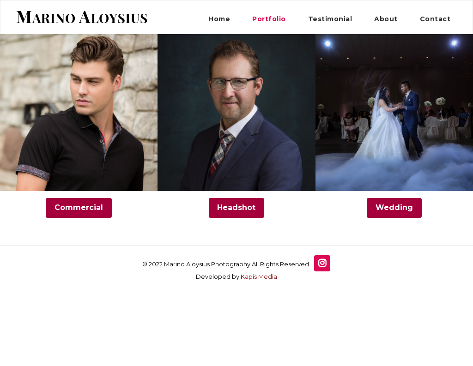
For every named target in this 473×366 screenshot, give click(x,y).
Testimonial (330, 19)
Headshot (236, 207)
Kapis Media (259, 276)
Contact (435, 19)
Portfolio (269, 19)
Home (219, 19)
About (386, 19)
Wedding (394, 207)
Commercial (79, 207)
